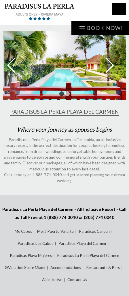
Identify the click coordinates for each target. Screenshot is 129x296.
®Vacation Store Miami (25, 267)
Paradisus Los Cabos (35, 243)
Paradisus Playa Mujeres (31, 255)
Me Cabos (23, 231)
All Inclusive (52, 279)
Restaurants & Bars (103, 267)
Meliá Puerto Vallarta (55, 231)
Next (114, 65)
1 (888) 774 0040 (61, 217)
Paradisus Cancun (94, 231)
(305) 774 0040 (99, 217)
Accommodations (65, 267)
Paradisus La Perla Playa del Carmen (88, 255)
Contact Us (77, 279)
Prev (15, 65)
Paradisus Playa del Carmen (82, 243)
